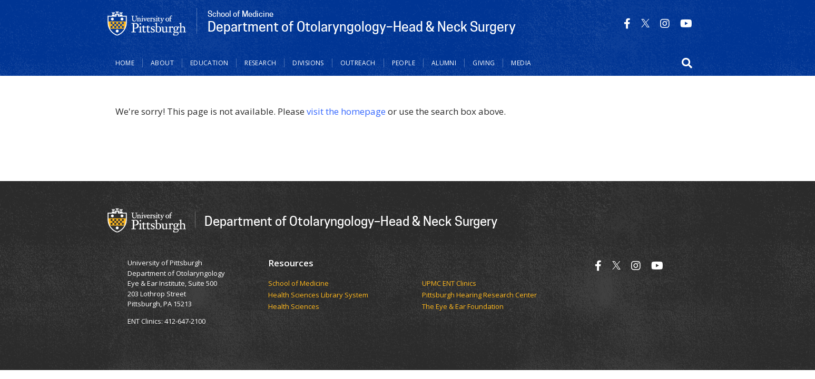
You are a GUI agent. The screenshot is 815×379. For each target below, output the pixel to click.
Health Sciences (293, 307)
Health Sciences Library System (318, 295)
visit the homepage (346, 111)
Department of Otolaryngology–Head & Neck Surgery (350, 221)
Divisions (307, 62)
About (162, 62)
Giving (484, 62)
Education (209, 62)
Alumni (443, 62)
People (403, 62)
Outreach (358, 62)
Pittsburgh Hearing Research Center (479, 295)
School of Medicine (298, 284)
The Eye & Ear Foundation (463, 307)
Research (260, 62)
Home (125, 62)
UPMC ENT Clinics (449, 284)
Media (521, 62)
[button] (687, 63)
